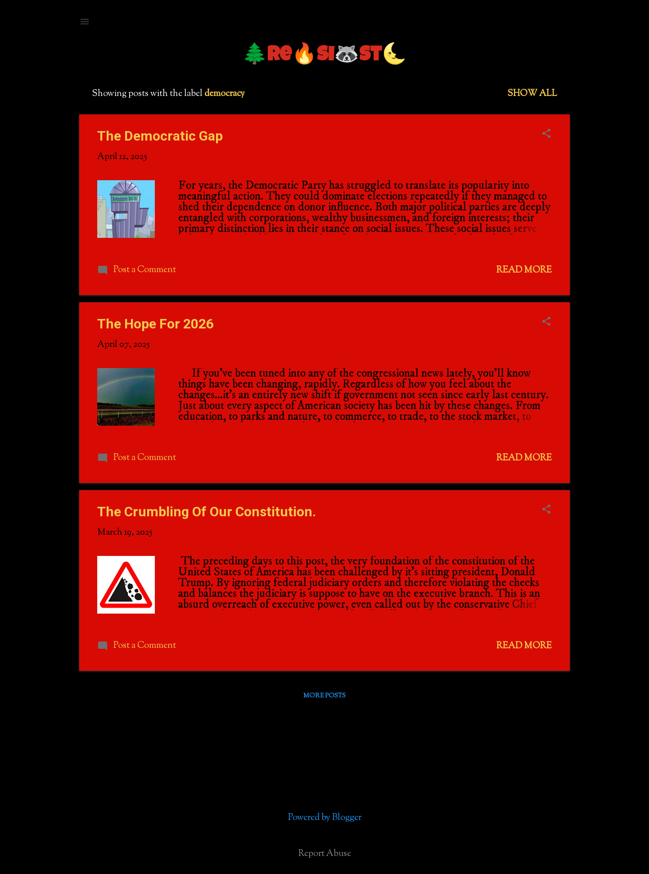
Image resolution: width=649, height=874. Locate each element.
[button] (546, 135)
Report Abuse (324, 854)
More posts (324, 696)
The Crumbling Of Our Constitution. (206, 511)
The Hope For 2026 (155, 324)
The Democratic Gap (160, 136)
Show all (532, 93)
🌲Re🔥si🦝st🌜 (324, 56)
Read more (524, 270)
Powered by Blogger (324, 817)
